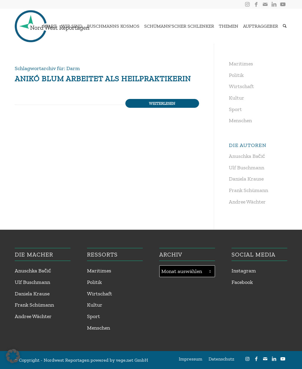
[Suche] (284, 26)
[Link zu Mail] (265, 4)
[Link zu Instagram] (247, 4)
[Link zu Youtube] (282, 4)
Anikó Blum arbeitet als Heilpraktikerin (103, 78)
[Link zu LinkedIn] (274, 4)
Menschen (240, 120)
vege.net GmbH (132, 360)
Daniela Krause (246, 179)
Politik (236, 75)
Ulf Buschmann (246, 167)
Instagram (244, 270)
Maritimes (241, 63)
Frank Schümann (248, 190)
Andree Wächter (247, 201)
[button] (13, 356)
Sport (235, 109)
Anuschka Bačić (247, 156)
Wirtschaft (241, 86)
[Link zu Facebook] (256, 4)
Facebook (242, 282)
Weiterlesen (162, 103)
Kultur (236, 98)
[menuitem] (48, 26)
